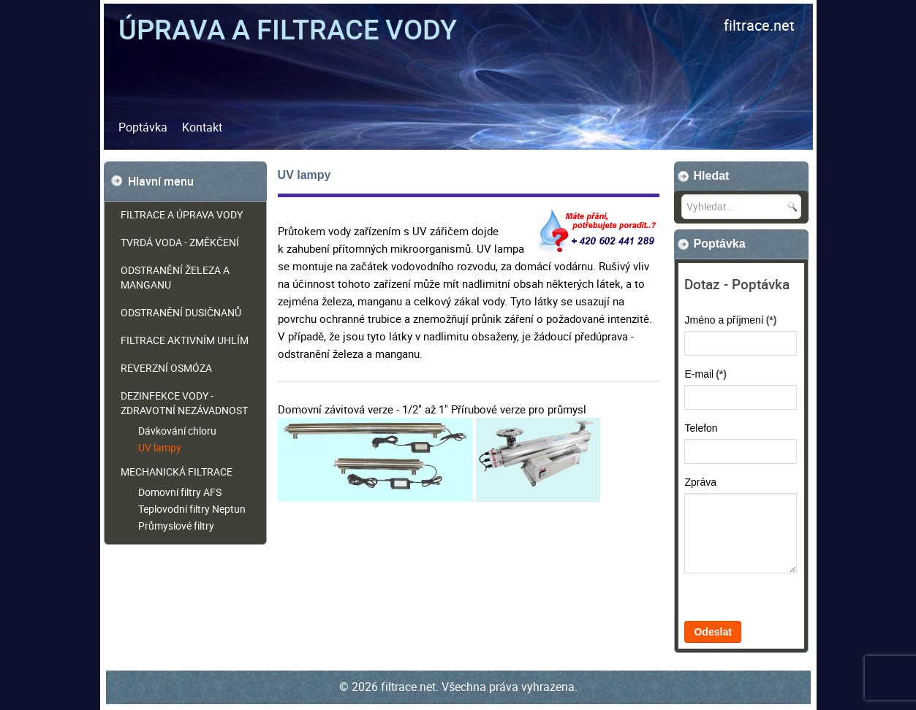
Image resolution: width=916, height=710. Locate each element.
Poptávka (142, 127)
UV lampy (159, 447)
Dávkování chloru (177, 431)
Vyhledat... (674, 194)
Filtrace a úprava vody (182, 214)
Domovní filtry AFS (180, 492)
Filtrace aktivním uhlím (185, 340)
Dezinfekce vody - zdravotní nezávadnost (184, 403)
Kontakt (202, 127)
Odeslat (712, 632)
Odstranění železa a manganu (175, 277)
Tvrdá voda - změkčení (180, 242)
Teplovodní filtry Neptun (192, 509)
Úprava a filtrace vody (287, 28)
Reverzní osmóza (166, 368)
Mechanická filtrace (176, 471)
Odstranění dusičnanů (181, 312)
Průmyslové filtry (176, 525)
